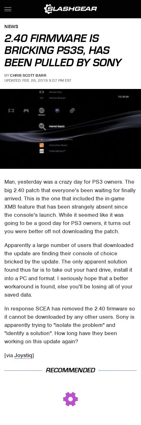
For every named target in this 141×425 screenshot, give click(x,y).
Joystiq (23, 355)
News (11, 27)
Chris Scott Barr (28, 75)
